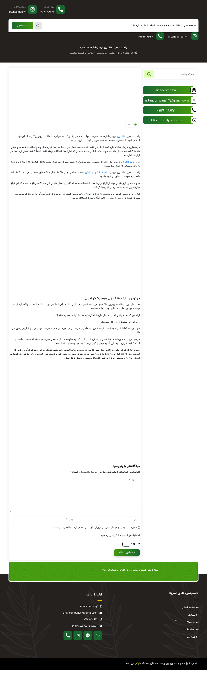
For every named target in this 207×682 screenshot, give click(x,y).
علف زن (121, 149)
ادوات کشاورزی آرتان (96, 185)
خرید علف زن (128, 174)
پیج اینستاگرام (20, 7)
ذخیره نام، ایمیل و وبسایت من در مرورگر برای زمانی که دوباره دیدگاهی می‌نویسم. (95, 540)
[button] (22, 25)
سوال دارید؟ (49, 7)
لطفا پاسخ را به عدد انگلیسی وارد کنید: (120, 548)
